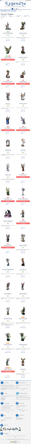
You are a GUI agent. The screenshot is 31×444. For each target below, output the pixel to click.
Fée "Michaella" (23, 269)
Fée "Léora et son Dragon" (23, 57)
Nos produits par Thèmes (4, 10)
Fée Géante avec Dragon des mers (8, 269)
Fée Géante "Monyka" (23, 81)
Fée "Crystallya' (8, 174)
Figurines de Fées (13, 10)
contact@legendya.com (4, 388)
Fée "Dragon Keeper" (8, 57)
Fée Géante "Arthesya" (23, 245)
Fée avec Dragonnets (23, 293)
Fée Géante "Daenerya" (23, 103)
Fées (9, 10)
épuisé (8, 126)
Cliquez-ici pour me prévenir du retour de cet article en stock (8, 59)
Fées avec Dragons (19, 10)
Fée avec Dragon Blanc (23, 318)
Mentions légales (18, 417)
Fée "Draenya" (7, 127)
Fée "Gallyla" (8, 103)
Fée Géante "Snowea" (23, 127)
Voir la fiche (7, 63)
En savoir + (23, 389)
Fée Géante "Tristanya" (8, 318)
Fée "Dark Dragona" (7, 293)
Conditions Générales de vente (19, 418)
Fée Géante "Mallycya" (23, 174)
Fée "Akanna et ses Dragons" (8, 81)
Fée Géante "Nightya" (8, 245)
